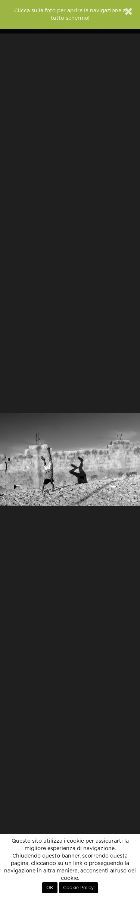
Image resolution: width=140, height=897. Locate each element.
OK (49, 887)
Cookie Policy (78, 887)
